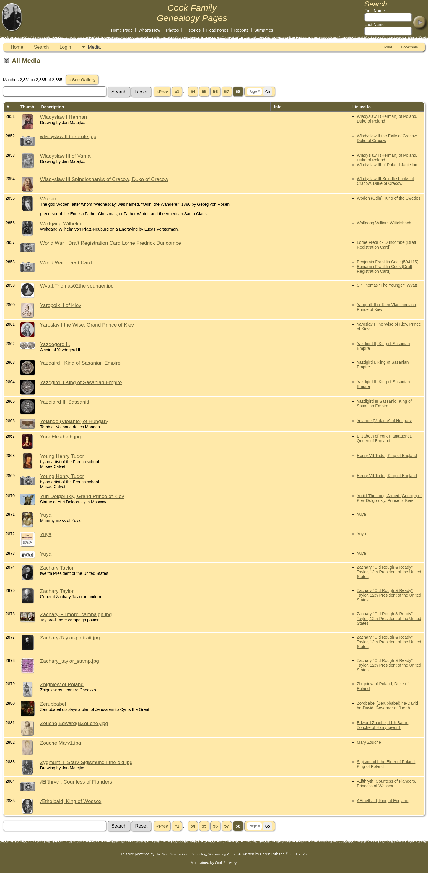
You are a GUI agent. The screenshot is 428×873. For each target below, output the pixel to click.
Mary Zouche (369, 742)
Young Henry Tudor (62, 456)
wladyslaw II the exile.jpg (68, 136)
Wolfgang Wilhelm (60, 223)
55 (204, 91)
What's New (149, 30)
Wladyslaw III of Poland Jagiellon (387, 164)
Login (65, 47)
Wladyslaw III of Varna (65, 156)
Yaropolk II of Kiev (60, 305)
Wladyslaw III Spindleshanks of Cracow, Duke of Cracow (104, 179)
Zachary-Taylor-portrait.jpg (70, 638)
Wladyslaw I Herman (63, 117)
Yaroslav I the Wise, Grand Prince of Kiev (87, 325)
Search (41, 47)
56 (215, 91)
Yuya (46, 515)
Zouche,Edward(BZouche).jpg (74, 723)
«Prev (162, 91)
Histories (193, 30)
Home (17, 47)
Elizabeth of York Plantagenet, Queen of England (384, 438)
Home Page (122, 30)
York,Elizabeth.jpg (60, 437)
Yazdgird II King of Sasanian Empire (81, 382)
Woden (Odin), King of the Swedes (388, 198)
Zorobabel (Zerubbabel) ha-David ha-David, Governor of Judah (387, 705)
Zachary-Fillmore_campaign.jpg (76, 614)
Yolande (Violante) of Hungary (74, 421)
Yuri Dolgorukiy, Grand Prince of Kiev (82, 496)
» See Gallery (81, 79)
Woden (48, 199)
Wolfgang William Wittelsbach (384, 223)
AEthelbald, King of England (382, 800)
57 (226, 91)
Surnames (263, 30)
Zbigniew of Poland (62, 684)
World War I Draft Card (66, 262)
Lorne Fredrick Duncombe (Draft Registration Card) (386, 244)
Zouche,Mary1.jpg (60, 743)
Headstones (217, 30)
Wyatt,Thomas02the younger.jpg (77, 286)
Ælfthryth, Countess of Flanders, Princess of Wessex (386, 783)
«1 (177, 91)
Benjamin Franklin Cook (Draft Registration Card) (384, 269)
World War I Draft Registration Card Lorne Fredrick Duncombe (110, 243)
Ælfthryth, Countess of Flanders (76, 782)
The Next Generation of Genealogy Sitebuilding (190, 854)
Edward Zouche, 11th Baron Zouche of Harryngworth (382, 725)
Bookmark (409, 47)
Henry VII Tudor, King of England (387, 455)
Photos (172, 30)
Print (388, 47)
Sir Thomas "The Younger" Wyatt (387, 285)
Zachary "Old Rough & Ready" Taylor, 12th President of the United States (389, 572)
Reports (241, 30)
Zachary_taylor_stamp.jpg (69, 661)
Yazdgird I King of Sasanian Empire (80, 363)
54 (193, 91)
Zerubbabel (53, 704)
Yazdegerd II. (55, 344)
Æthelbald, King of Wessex (71, 801)
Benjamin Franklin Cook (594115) (388, 262)
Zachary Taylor (57, 568)
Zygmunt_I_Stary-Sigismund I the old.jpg (86, 762)
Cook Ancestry (226, 862)
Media (94, 47)
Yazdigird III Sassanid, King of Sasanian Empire (384, 403)
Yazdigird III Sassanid (64, 402)
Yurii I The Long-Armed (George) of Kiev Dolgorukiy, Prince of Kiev (389, 498)
